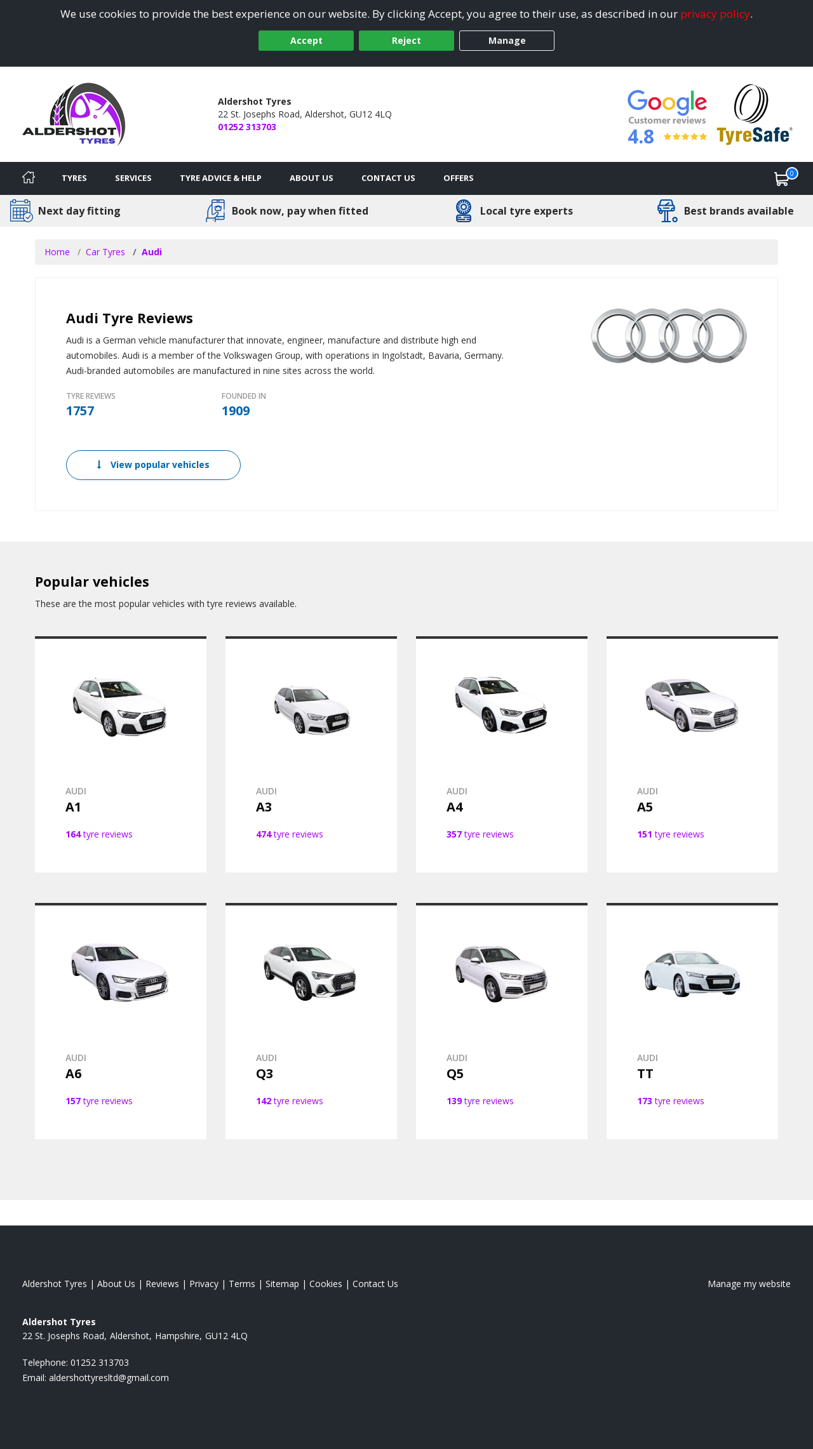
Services (133, 178)
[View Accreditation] (755, 113)
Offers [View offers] (458, 178)
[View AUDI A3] (311, 754)
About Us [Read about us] (116, 1284)
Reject (406, 40)
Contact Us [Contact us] (388, 178)
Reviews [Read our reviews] (162, 1284)
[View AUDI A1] (120, 754)
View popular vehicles (153, 464)
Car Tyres (105, 252)
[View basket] (781, 178)
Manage (507, 40)
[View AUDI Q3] (311, 1021)
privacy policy (715, 13)
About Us (311, 178)
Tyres (74, 178)
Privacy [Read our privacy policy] (203, 1284)
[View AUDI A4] (502, 754)
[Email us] (109, 1378)
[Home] (29, 178)
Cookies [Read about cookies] (325, 1284)
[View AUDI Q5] (502, 1021)
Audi (152, 252)
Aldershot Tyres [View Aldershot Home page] (54, 1284)
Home (57, 252)
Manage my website (749, 1284)
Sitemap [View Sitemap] (282, 1284)
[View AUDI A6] (120, 1021)
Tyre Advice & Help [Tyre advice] (221, 178)
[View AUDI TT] (692, 1021)
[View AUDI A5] (692, 754)
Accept (306, 40)
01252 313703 (247, 127)
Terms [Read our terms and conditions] (242, 1284)
